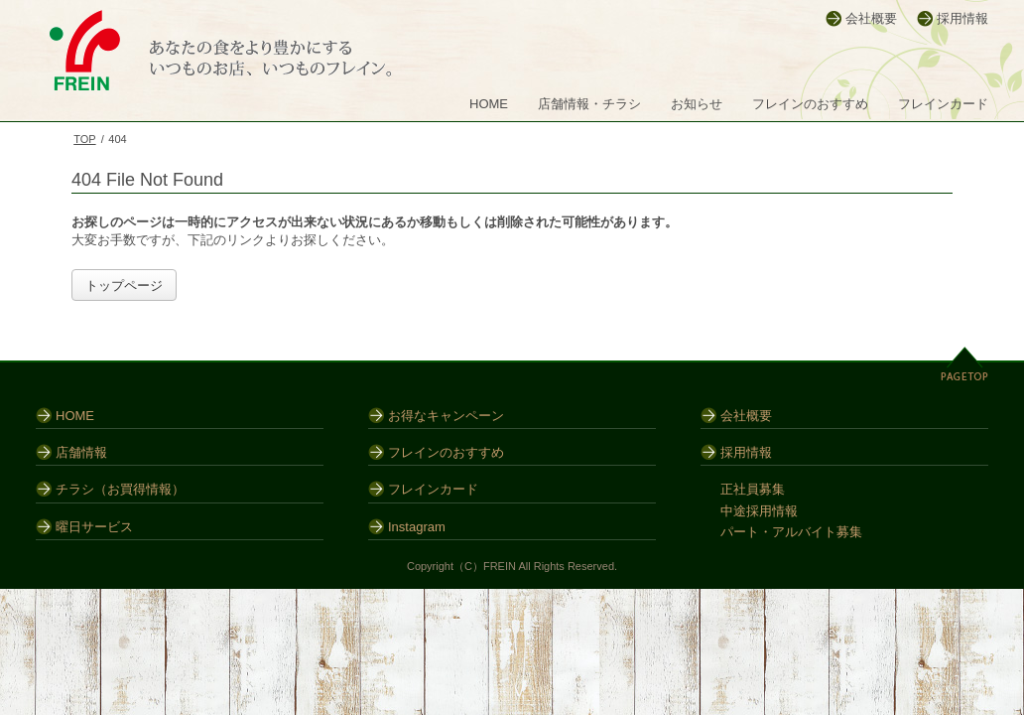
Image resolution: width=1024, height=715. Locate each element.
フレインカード (943, 103)
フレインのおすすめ (810, 103)
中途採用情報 (759, 510)
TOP (84, 139)
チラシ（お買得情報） (120, 489)
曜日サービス (94, 526)
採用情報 (962, 18)
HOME (488, 103)
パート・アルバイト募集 (791, 531)
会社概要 (871, 18)
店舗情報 (81, 452)
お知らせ (696, 103)
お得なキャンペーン (446, 415)
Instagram (417, 526)
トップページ (124, 285)
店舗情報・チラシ (589, 103)
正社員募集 (752, 489)
